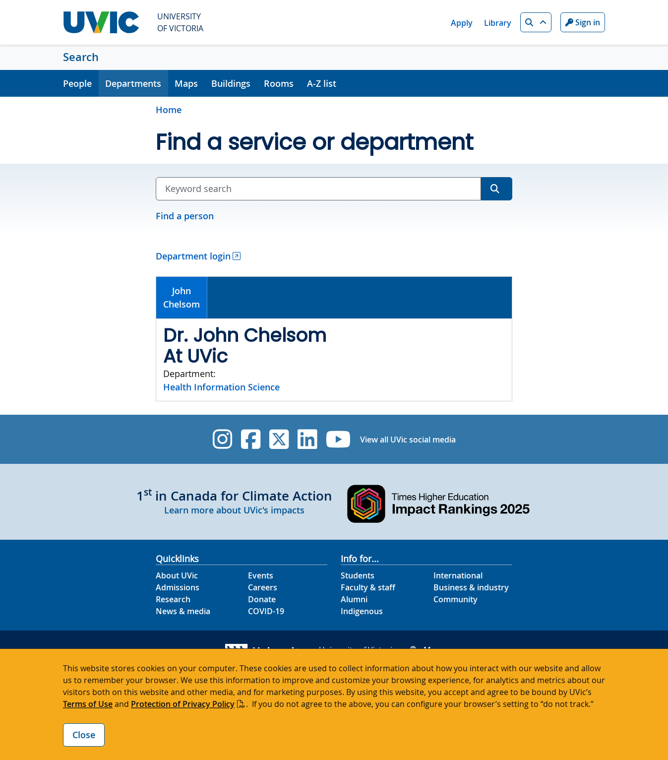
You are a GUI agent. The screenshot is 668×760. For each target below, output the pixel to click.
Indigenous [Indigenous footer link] (362, 611)
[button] (535, 22)
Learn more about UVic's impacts (234, 510)
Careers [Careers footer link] (262, 587)
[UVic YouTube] (338, 439)
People (77, 83)
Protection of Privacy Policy (183, 703)
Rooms (279, 83)
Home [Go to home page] (169, 110)
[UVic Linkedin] (307, 439)
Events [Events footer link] (260, 575)
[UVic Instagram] (222, 439)
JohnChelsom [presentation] (181, 297)
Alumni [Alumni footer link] (354, 599)
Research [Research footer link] (173, 599)
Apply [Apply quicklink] (462, 22)
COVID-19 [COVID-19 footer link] (266, 611)
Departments (133, 83)
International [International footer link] (458, 575)
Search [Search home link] (81, 57)
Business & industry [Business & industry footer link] (471, 587)
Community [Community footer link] (455, 599)
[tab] (182, 297)
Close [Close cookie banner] (83, 735)
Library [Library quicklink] (497, 22)
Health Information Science (221, 387)
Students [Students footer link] (357, 575)
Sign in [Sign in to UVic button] (582, 22)
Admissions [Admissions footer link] (177, 587)
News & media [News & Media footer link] (183, 611)
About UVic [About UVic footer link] (177, 575)
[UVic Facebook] (250, 439)
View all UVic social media (408, 439)
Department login (193, 256)
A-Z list (321, 83)
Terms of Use (88, 703)
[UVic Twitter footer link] (279, 439)
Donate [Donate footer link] (262, 599)
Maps (186, 83)
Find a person (185, 216)
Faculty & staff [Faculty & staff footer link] (368, 587)
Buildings (230, 83)
